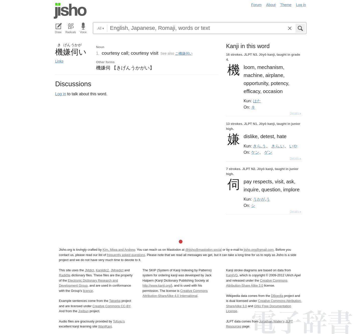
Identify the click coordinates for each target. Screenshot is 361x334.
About (271, 5)
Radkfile (64, 275)
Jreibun (83, 311)
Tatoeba (115, 301)
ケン (255, 152)
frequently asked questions (126, 255)
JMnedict (117, 270)
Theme (286, 5)
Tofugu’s (119, 321)
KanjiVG (232, 275)
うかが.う (261, 199)
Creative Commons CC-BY (111, 306)
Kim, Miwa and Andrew (119, 250)
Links (59, 61)
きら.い (277, 146)
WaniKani (105, 326)
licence (88, 291)
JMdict (89, 270)
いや (293, 146)
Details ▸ (295, 113)
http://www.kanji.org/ (156, 285)
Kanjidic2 (102, 270)
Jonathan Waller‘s (272, 321)
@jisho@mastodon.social (203, 250)
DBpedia (277, 296)
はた (257, 101)
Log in (301, 5)
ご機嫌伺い (184, 53)
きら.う (259, 146)
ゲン (268, 152)
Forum (256, 5)
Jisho (70, 11)
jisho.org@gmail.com (259, 250)
